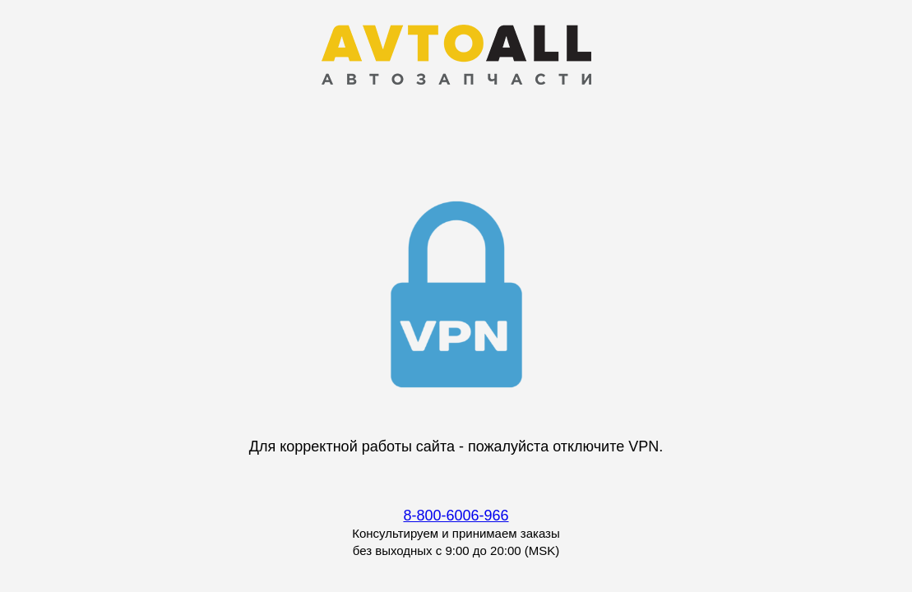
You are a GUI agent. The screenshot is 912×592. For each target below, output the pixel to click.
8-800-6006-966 (455, 515)
